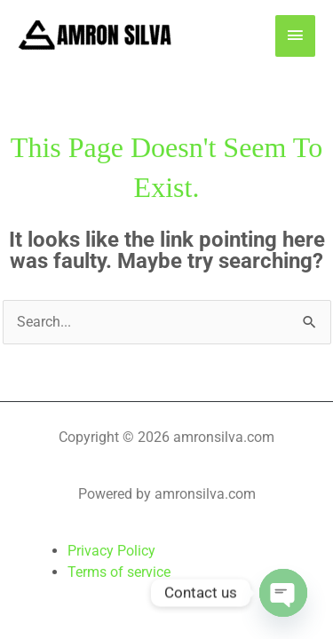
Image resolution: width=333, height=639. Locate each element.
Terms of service (118, 572)
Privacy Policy (111, 550)
